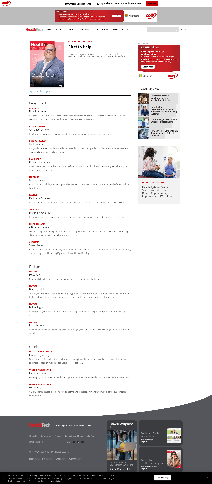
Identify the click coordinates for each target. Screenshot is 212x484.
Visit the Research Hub (120, 469)
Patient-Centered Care (80, 41)
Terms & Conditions (74, 435)
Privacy (58, 435)
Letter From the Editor (41, 351)
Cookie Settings (162, 477)
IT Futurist (35, 177)
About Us (33, 435)
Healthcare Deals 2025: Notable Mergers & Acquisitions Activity (161, 98)
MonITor (105, 30)
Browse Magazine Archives (149, 468)
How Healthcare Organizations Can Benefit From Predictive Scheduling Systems (164, 110)
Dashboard (35, 158)
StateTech (75, 459)
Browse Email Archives (147, 441)
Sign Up (150, 3)
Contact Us (46, 435)
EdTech (47, 459)
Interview (34, 108)
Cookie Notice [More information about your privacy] (56, 481)
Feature (33, 271)
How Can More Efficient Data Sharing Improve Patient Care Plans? (164, 133)
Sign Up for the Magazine (40, 91)
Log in (183, 29)
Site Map (90, 435)
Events (115, 30)
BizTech (34, 459)
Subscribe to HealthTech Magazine (153, 462)
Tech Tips (34, 209)
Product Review (37, 126)
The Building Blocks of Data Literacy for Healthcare (164, 120)
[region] (106, 478)
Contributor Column (40, 369)
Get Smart (34, 242)
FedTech (60, 459)
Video (95, 30)
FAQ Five (33, 195)
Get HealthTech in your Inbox (150, 435)
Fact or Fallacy (37, 224)
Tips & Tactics (84, 30)
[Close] (207, 477)
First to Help (79, 47)
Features (71, 30)
